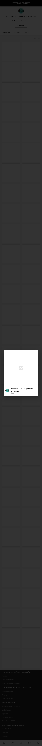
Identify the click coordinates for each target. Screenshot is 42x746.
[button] (21, 391)
